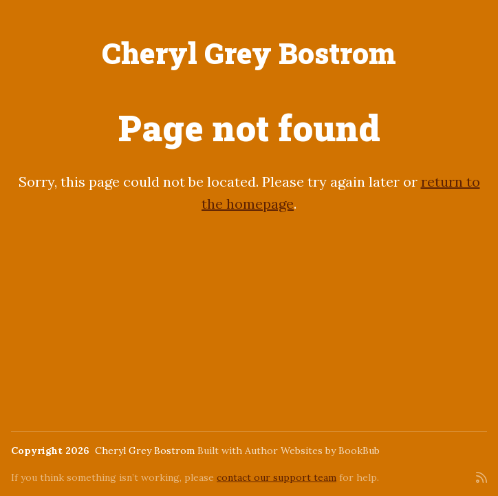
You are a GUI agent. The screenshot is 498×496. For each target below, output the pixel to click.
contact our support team (276, 477)
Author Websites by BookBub (312, 450)
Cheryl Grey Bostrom (249, 53)
